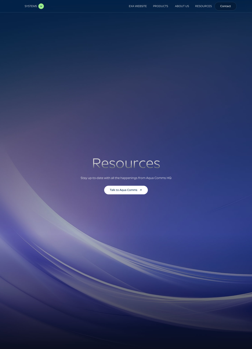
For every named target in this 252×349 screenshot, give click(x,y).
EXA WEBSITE (138, 6)
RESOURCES (203, 6)
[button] (32, 6)
